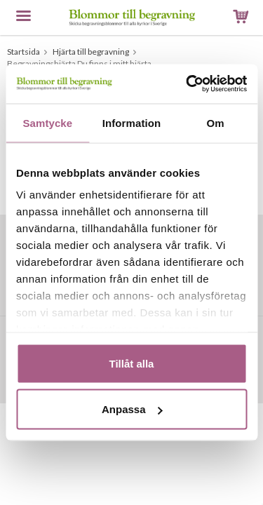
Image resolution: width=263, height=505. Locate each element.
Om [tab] (215, 122)
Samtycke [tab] (47, 122)
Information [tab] (131, 122)
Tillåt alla (131, 363)
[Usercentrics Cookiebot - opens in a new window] (187, 84)
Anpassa (132, 409)
